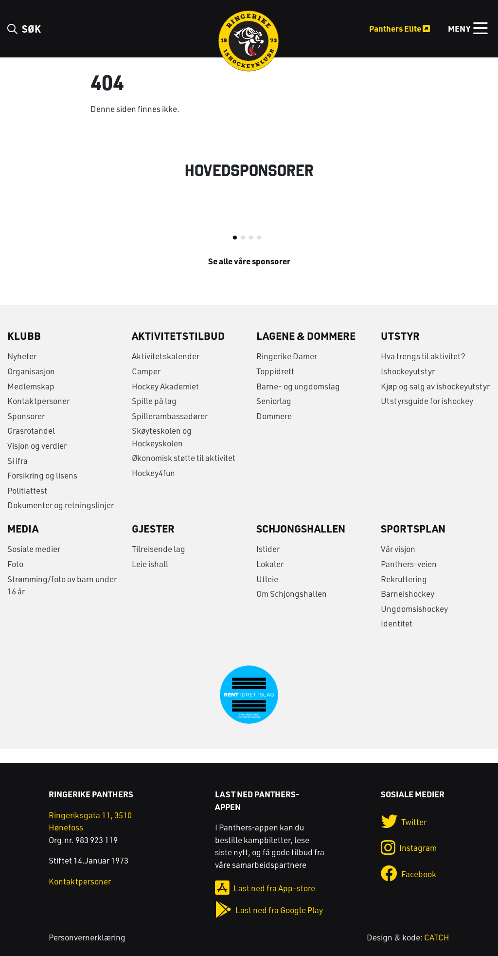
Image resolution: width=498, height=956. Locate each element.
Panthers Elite (399, 28)
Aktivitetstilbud (178, 349)
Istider (268, 563)
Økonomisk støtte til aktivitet (183, 472)
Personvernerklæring (87, 937)
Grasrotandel (31, 445)
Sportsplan (413, 542)
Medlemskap (30, 400)
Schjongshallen (300, 542)
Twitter (404, 822)
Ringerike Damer (286, 371)
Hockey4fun (153, 487)
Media (22, 542)
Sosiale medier (33, 563)
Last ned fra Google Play (269, 910)
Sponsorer (26, 430)
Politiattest (27, 504)
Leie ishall (150, 578)
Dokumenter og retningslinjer (60, 520)
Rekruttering (404, 593)
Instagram (409, 848)
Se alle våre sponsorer (249, 275)
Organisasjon (31, 386)
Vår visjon (398, 563)
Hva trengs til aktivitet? (423, 371)
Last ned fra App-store (265, 888)
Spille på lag (154, 415)
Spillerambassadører (170, 430)
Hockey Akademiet (165, 400)
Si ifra (17, 475)
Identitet (396, 638)
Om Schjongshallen (291, 608)
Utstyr (400, 349)
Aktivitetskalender (165, 371)
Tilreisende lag (158, 563)
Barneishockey (407, 608)
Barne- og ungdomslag (298, 400)
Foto (15, 578)
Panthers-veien (409, 578)
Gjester (153, 542)
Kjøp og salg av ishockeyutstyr (435, 400)
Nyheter (21, 371)
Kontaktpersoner (38, 415)
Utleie (267, 593)
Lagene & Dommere (306, 349)
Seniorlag (273, 415)
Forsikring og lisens (42, 490)
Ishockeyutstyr (408, 386)
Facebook (409, 874)
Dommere (274, 430)
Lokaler (270, 578)
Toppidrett (275, 386)
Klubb (24, 349)
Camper (146, 386)
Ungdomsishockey (414, 623)
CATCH (436, 937)
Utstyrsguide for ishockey (427, 415)
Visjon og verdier (37, 460)
